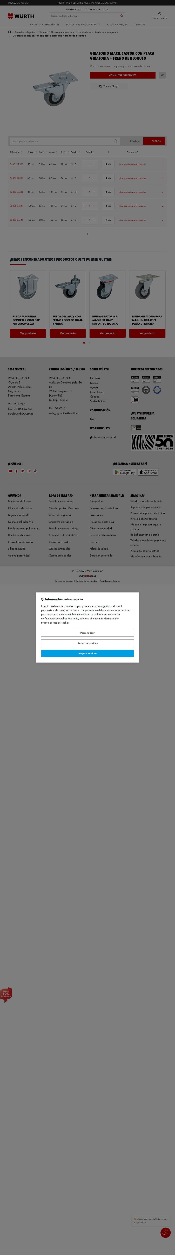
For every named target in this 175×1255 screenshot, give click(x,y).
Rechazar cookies (88, 643)
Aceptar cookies (87, 653)
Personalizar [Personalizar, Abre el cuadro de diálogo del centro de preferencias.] (87, 632)
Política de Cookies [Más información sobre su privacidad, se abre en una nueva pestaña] (59, 622)
